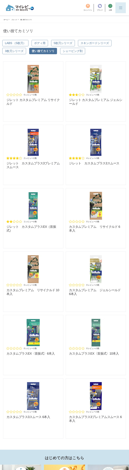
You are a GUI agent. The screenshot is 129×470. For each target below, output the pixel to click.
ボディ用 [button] (39, 43)
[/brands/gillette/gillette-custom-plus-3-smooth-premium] (33, 155)
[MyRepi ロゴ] (20, 8)
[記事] (110, 8)
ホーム (6, 19)
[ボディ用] (40, 43)
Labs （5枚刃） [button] (15, 43)
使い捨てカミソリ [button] (43, 51)
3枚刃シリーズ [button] (14, 51)
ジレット (14, 19)
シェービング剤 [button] (73, 51)
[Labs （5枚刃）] (15, 43)
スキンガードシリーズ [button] (95, 43)
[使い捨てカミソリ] (43, 51)
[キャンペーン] (89, 8)
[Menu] (120, 7)
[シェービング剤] (72, 51)
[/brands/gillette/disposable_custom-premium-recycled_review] (33, 91)
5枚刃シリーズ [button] (63, 43)
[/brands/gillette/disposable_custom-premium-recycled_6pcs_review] (96, 218)
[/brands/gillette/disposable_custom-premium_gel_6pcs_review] (96, 282)
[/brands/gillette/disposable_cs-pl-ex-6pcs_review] (33, 345)
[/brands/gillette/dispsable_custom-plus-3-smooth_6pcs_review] (33, 408)
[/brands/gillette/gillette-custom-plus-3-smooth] (96, 155)
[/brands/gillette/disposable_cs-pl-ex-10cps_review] (96, 345)
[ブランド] (101, 8)
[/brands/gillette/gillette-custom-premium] (96, 91)
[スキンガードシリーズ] (94, 43)
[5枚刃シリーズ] (63, 43)
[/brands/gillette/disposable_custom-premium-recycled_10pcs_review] (33, 282)
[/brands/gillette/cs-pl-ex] (33, 218)
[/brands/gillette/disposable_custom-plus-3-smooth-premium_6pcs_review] (96, 408)
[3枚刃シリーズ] (14, 51)
